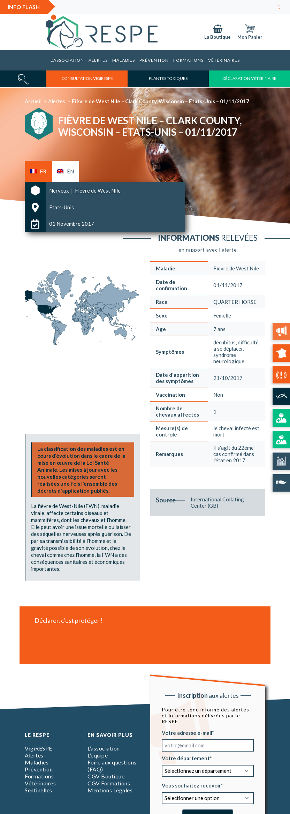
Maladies (123, 60)
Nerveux (59, 190)
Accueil (33, 101)
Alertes (98, 60)
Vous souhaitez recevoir (191, 785)
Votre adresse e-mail (187, 732)
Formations (188, 60)
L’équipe (97, 755)
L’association (67, 60)
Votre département (186, 758)
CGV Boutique (105, 776)
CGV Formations (108, 783)
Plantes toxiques (168, 78)
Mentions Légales (109, 790)
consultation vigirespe (87, 78)
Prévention (154, 60)
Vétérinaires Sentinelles (40, 786)
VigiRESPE (38, 748)
